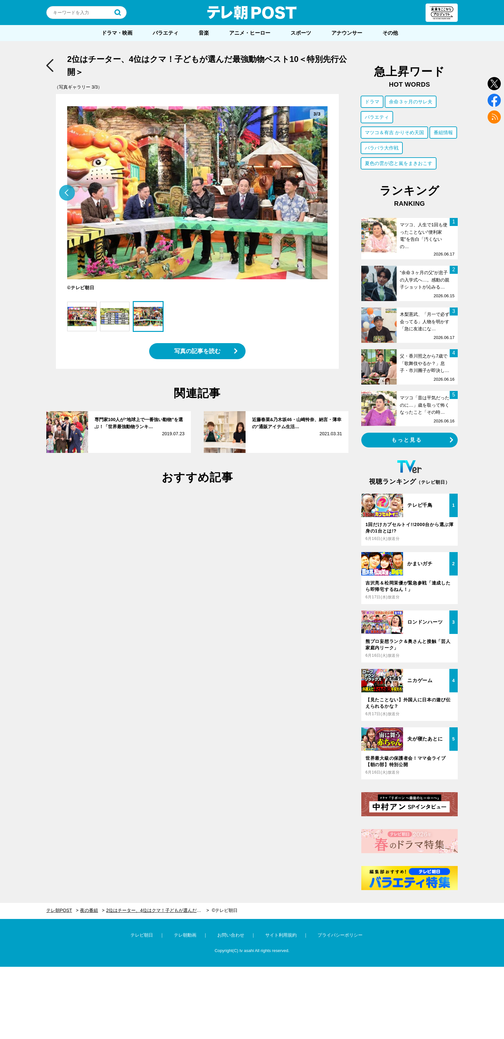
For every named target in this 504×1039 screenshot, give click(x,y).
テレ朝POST (252, 12)
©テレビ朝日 (225, 910)
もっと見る (407, 440)
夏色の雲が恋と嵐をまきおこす (398, 163)
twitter (494, 83)
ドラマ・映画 (117, 33)
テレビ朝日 (141, 935)
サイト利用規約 (281, 935)
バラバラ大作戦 (382, 148)
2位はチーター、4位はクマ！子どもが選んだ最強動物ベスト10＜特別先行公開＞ (157, 910)
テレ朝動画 (185, 935)
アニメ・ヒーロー (249, 33)
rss (494, 117)
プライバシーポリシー (340, 935)
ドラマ (372, 101)
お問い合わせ (230, 935)
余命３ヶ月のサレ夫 (410, 101)
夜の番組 (89, 910)
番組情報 (443, 132)
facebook (494, 100)
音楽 (204, 33)
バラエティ (165, 33)
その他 (390, 33)
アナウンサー (346, 33)
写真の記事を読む (197, 351)
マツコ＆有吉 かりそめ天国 (394, 132)
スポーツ (301, 33)
